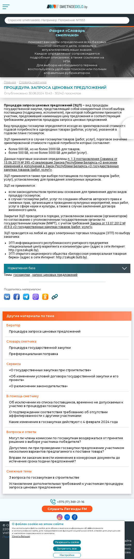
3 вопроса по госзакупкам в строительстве (44, 477)
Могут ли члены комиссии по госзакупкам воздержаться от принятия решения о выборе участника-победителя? (66, 440)
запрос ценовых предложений (54, 275)
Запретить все (67, 548)
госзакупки (21, 275)
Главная (10, 82)
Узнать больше (21, 536)
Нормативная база (21, 268)
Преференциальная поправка (33, 354)
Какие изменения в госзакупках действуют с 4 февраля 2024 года (63, 422)
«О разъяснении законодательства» (38, 386)
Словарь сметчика (32, 82)
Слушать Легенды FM (67, 509)
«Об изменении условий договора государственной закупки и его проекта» (64, 378)
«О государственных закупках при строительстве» (50, 370)
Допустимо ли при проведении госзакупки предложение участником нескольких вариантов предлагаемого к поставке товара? (66, 449)
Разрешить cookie (67, 542)
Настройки (67, 555)
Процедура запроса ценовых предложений (45, 331)
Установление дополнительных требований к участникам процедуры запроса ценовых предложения (66, 485)
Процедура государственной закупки (40, 348)
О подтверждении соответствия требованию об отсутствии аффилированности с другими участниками (58, 414)
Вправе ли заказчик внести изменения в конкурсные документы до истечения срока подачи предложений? (64, 459)
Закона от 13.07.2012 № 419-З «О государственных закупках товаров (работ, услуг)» (64, 225)
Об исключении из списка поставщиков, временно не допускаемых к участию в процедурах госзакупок (66, 404)
